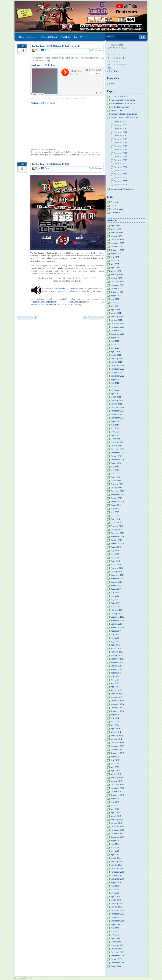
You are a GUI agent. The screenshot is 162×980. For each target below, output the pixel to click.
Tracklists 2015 (120, 146)
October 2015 (116, 666)
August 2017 (116, 589)
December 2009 (117, 910)
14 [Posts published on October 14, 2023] (123, 58)
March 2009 (116, 942)
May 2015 (115, 683)
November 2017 (117, 578)
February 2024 (117, 316)
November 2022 (117, 369)
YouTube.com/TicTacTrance (42, 103)
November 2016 (117, 620)
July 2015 (115, 676)
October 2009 (116, 917)
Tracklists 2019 (120, 160)
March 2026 (116, 229)
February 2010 (117, 903)
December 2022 (117, 365)
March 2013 (116, 774)
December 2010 (117, 868)
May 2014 (115, 725)
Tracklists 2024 (120, 177)
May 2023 (115, 348)
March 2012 (116, 816)
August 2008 (116, 966)
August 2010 (116, 882)
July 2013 (115, 760)
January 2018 (116, 571)
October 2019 (116, 498)
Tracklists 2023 (120, 174)
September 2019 (117, 501)
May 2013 (115, 767)
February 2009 (117, 945)
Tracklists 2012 (120, 135)
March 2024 (116, 313)
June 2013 (115, 763)
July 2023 (115, 341)
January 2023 (116, 362)
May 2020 (115, 473)
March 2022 (116, 397)
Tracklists (65, 37)
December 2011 (117, 826)
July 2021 (115, 425)
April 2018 (115, 561)
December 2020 (117, 449)
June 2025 (115, 260)
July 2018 (115, 550)
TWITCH (63, 288)
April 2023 (115, 351)
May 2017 (115, 599)
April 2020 (115, 477)
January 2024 (116, 320)
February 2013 (117, 777)
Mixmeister (115, 212)
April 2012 (115, 812)
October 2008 (116, 959)
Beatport (114, 202)
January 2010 (116, 907)
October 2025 (116, 246)
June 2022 (115, 386)
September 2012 (117, 795)
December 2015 (117, 659)
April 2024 (115, 309)
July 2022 (115, 383)
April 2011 (115, 854)
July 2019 (115, 508)
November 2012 (117, 788)
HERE (78, 281)
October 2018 (116, 540)
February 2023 (117, 358)
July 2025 (115, 257)
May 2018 (115, 557)
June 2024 (115, 302)
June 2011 (115, 847)
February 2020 (117, 484)
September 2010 (117, 879)
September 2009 (117, 921)
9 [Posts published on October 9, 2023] (108, 58)
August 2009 (116, 924)
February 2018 (117, 568)
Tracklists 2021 (120, 167)
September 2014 (117, 711)
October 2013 (116, 749)
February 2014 (117, 735)
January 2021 (116, 446)
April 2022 (115, 393)
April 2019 (115, 519)
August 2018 (116, 547)
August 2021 (116, 421)
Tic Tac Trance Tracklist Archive (124, 117)
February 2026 (117, 232)
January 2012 (116, 823)
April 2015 (115, 687)
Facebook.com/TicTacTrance (42, 273)
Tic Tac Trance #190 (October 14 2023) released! (56, 46)
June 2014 (115, 721)
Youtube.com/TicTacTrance (68, 268)
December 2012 (117, 784)
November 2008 (117, 956)
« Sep (109, 71)
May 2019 (115, 515)
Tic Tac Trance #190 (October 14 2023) (51, 164)
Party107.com (116, 110)
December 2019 (117, 491)
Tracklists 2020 (120, 163)
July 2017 (115, 592)
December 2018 (117, 533)
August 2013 (116, 756)
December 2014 (117, 701)
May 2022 (115, 390)
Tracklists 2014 (120, 142)
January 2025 (116, 278)
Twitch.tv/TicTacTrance (40, 268)
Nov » (116, 71)
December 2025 (117, 239)
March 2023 (116, 355)
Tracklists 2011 (120, 132)
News (47, 50)
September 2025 (117, 250)
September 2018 (117, 543)
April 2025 (115, 267)
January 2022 (116, 404)
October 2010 (116, 875)
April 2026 (115, 225)
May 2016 (115, 641)
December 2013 (117, 742)
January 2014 (116, 739)
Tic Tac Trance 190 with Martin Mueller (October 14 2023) (63, 99)
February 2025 (117, 274)
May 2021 (115, 432)
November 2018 (117, 536)
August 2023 (116, 337)
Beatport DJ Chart (49, 37)
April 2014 (115, 728)
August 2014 (116, 714)
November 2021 (117, 411)
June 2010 (115, 889)
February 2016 (117, 652)
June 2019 (115, 512)
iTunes (113, 205)
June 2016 (115, 638)
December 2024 (117, 281)
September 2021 (117, 418)
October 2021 (116, 414)
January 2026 (116, 236)
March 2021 (116, 439)
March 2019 (116, 522)
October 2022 (116, 372)
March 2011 (116, 858)
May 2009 (115, 935)
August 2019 (116, 505)
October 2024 (116, 288)
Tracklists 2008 (120, 122)
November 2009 (117, 914)
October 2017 (116, 582)
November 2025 (117, 243)
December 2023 (117, 323)
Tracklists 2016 (120, 149)
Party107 (78, 37)
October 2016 (116, 624)
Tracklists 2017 (120, 153)
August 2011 (116, 840)
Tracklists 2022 (120, 170)
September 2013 (117, 753)
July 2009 (115, 928)
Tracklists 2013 (120, 139)
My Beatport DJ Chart (120, 107)
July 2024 (115, 299)
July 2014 (115, 718)
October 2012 (116, 791)
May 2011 (115, 851)
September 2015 (117, 669)
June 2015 (115, 680)
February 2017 (117, 610)
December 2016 (117, 617)
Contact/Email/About (120, 96)
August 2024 (116, 295)
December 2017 (117, 575)
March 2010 (116, 900)
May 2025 (115, 264)
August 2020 (116, 463)
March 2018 (116, 564)
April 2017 (115, 603)
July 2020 (115, 466)
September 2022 (117, 376)
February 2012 (117, 819)
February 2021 (117, 442)
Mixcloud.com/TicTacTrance (42, 149)
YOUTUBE (73, 288)
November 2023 (117, 327)
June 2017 (115, 596)
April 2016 (115, 645)
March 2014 (116, 732)
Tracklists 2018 (120, 156)
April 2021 (115, 435)
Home (21, 37)
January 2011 (116, 865)
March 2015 (116, 690)
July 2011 (115, 844)
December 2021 (117, 407)
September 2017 (117, 585)
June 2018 (115, 554)
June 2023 (115, 344)
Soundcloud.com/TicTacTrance (43, 65)
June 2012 (115, 805)
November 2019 (117, 494)
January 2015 (116, 697)
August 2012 (116, 798)
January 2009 (116, 949)
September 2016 (117, 627)
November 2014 (117, 704)
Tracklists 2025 (120, 181)
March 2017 (116, 606)
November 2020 (117, 452)
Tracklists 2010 (120, 128)
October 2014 (116, 707)
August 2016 (116, 631)
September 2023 (117, 334)
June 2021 (115, 428)
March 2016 (116, 648)
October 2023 (116, 330)
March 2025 (116, 271)
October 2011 (116, 833)
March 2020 (116, 480)
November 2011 (117, 830)
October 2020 (116, 456)
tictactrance (34, 99)
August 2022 (116, 379)
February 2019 (117, 526)
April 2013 (115, 770)
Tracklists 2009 (120, 125)
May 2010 (115, 893)
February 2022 (117, 400)
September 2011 (117, 837)
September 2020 (117, 459)
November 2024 (117, 285)
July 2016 (115, 634)
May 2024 (115, 306)
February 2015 (117, 694)
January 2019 (116, 529)
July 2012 (115, 802)
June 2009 (115, 931)
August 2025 (116, 253)
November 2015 (117, 662)
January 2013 (116, 781)
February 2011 (117, 861)
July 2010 (115, 886)
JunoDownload (117, 209)
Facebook (33, 37)
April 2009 (115, 938)
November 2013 (117, 746)
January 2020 (116, 487)
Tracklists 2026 (120, 184)
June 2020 (115, 470)
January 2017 (116, 613)
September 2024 (117, 292)
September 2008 (117, 962)
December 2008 (117, 952)
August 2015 (116, 673)
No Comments (97, 50)
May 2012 (115, 809)
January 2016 (116, 655)
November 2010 (117, 872)
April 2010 (115, 896)
